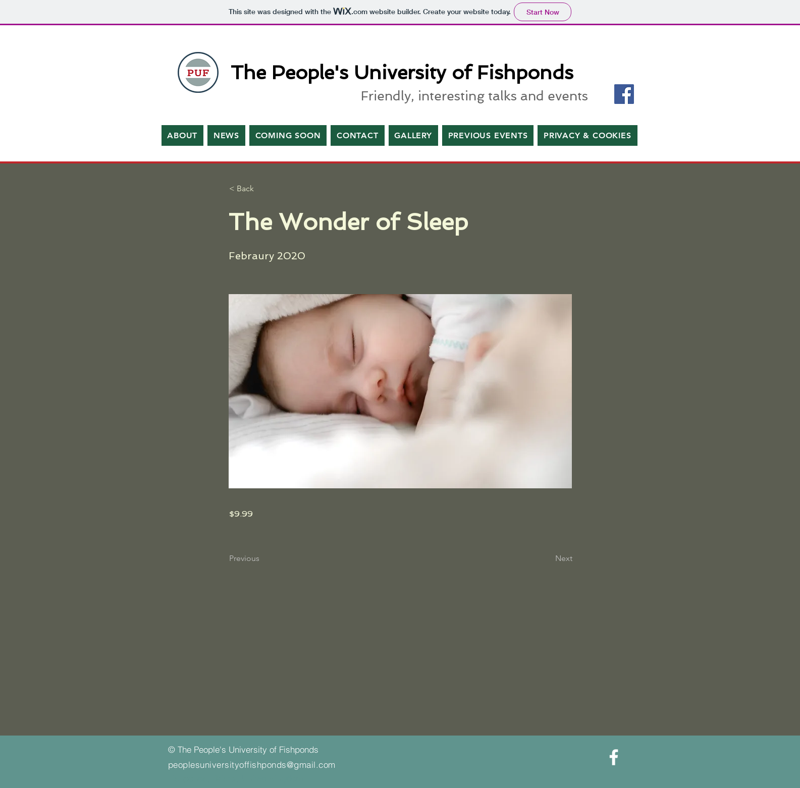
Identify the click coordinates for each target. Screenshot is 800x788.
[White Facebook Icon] (613, 757)
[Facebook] (624, 94)
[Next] (547, 559)
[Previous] (262, 559)
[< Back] (262, 189)
